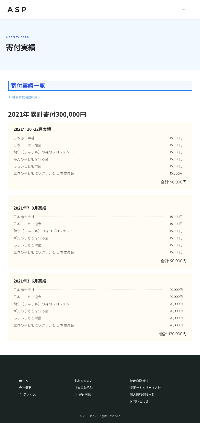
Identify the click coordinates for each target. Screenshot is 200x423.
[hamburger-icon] (183, 9)
